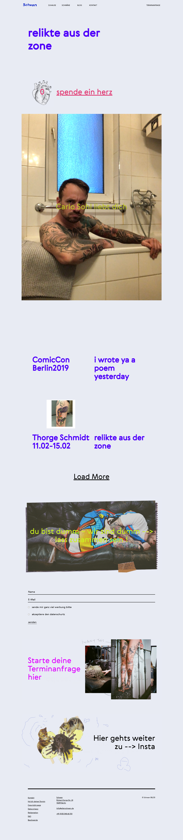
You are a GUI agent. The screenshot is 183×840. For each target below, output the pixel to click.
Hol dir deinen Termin (36, 802)
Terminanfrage (153, 5)
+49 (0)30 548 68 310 (64, 814)
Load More (92, 477)
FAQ (29, 816)
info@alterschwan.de (65, 808)
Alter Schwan (30, 5)
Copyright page (34, 805)
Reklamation (33, 813)
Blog (79, 5)
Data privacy (33, 809)
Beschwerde (33, 820)
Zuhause (52, 5)
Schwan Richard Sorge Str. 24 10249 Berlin (64, 800)
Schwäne (66, 5)
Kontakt (93, 5)
